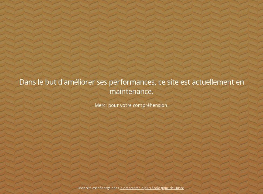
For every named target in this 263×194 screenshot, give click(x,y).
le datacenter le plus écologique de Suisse (152, 188)
